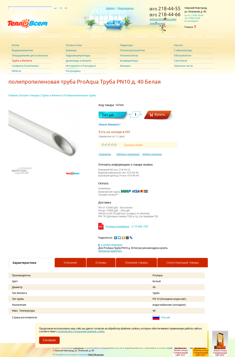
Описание (70, 262)
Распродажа (73, 70)
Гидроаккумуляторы (78, 55)
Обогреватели (182, 55)
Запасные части (183, 65)
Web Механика (96, 354)
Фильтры (125, 65)
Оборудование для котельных (30, 55)
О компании (20, 36)
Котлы (15, 45)
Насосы (178, 45)
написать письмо (162, 19)
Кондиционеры (129, 60)
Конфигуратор (166, 36)
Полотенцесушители (132, 50)
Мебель (16, 70)
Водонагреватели (22, 50)
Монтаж (119, 36)
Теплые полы (74, 45)
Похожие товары (136, 262)
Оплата (75, 36)
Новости (197, 36)
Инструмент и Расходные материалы (81, 66)
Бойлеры (71, 50)
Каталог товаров (29, 95)
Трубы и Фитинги (22, 60)
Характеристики (24, 263)
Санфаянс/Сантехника (25, 65)
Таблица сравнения (127, 154)
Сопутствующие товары (183, 262)
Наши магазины (49, 36)
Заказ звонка (157, 23)
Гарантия (140, 36)
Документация (214, 36)
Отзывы (100, 262)
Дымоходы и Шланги (78, 60)
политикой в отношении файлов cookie (81, 331)
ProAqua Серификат (117, 226)
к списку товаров (111, 244)
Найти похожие (152, 154)
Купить (160, 114)
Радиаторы (126, 45)
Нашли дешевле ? (109, 124)
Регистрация (125, 8)
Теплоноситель (129, 55)
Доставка (96, 36)
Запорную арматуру (110, 250)
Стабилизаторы (183, 50)
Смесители (180, 60)
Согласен (49, 340)
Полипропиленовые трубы (80, 95)
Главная (13, 95)
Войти (110, 8)
